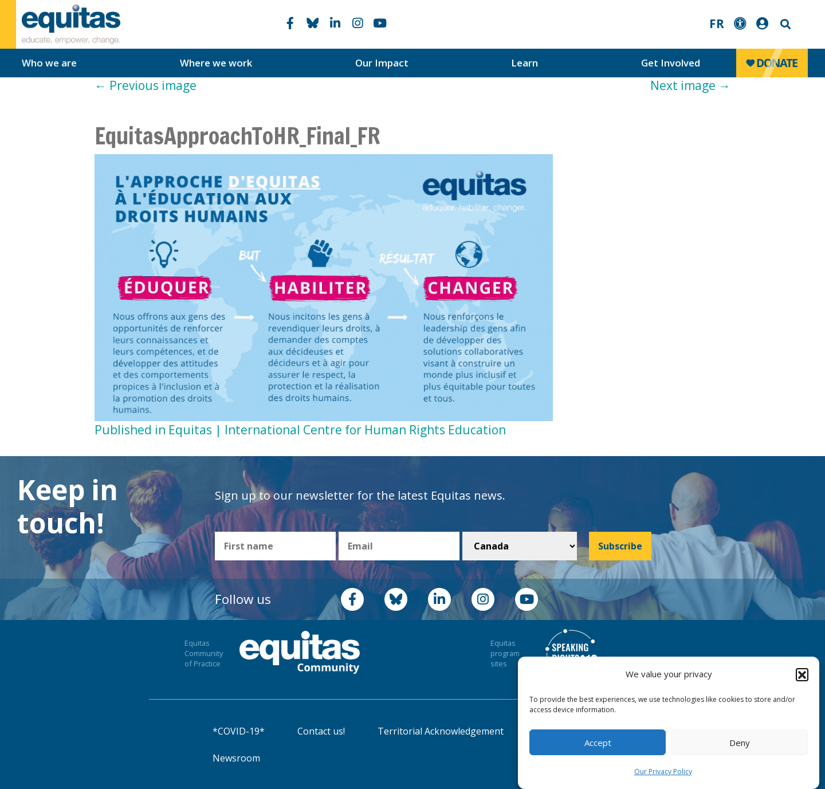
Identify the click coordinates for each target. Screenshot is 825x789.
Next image (690, 85)
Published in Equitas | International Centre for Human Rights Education (300, 430)
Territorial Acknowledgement (441, 731)
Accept (597, 742)
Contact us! (321, 731)
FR (716, 23)
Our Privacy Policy (663, 771)
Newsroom (236, 758)
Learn (524, 62)
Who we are (49, 62)
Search (784, 24)
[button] (802, 674)
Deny (739, 742)
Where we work (216, 62)
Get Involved (670, 62)
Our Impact (381, 62)
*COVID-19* (239, 731)
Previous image (146, 85)
